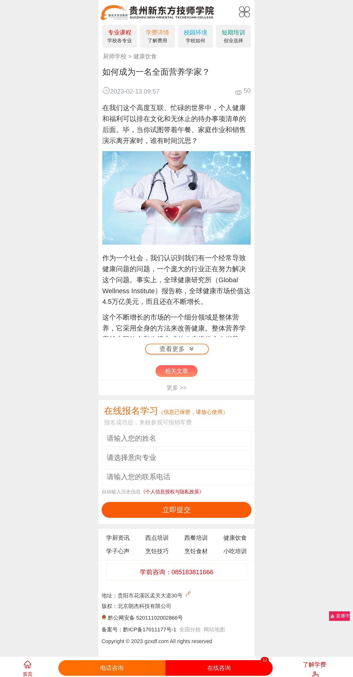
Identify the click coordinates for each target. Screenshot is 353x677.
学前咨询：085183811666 (176, 572)
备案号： (112, 629)
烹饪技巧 (157, 551)
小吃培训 (235, 551)
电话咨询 (112, 668)
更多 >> (176, 387)
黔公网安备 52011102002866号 (145, 618)
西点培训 (157, 537)
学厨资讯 (118, 537)
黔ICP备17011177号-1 (149, 629)
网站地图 (214, 629)
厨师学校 (114, 56)
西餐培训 (196, 537)
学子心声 (118, 551)
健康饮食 (145, 56)
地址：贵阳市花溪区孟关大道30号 (147, 595)
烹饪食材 (196, 551)
